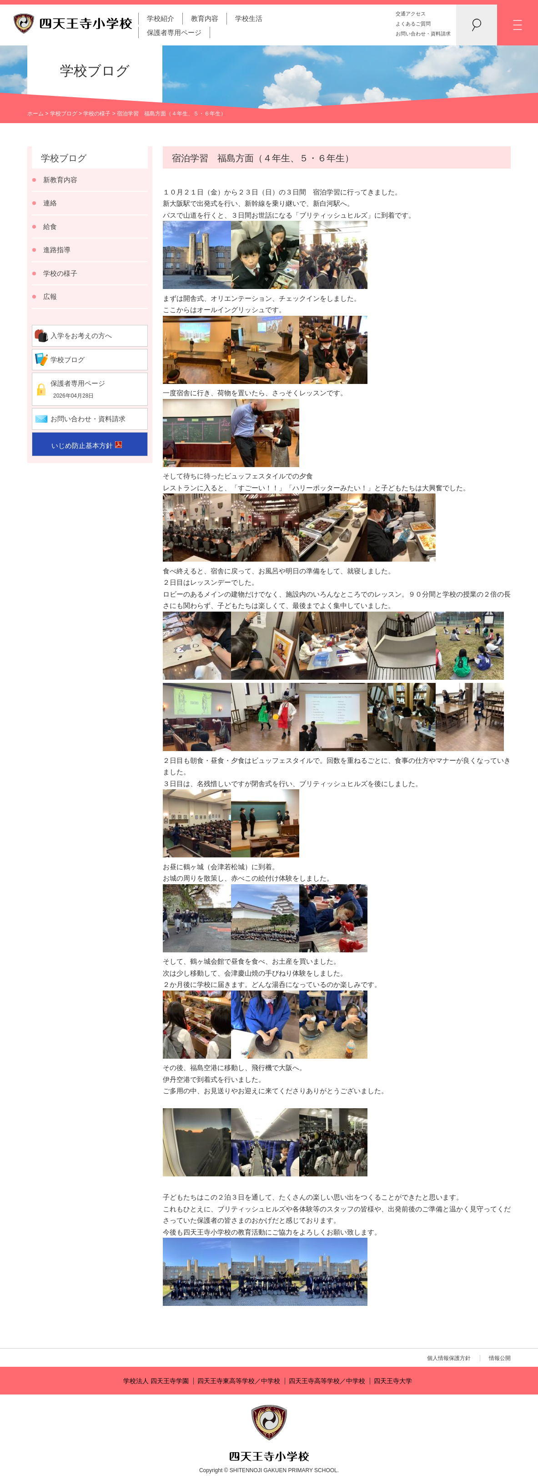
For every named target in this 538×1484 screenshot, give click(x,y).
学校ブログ (63, 113)
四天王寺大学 (393, 1381)
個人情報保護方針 (449, 1358)
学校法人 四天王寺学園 (156, 1381)
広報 (50, 296)
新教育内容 (60, 180)
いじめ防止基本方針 (82, 445)
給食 (50, 226)
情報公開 (500, 1358)
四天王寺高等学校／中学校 (327, 1381)
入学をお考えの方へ (81, 335)
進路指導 (56, 250)
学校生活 (248, 18)
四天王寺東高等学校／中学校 (238, 1381)
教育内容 (204, 18)
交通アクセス (411, 13)
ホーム (35, 113)
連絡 (50, 203)
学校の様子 (97, 113)
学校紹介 (160, 18)
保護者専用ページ (174, 32)
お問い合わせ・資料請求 (423, 33)
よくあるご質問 (413, 23)
